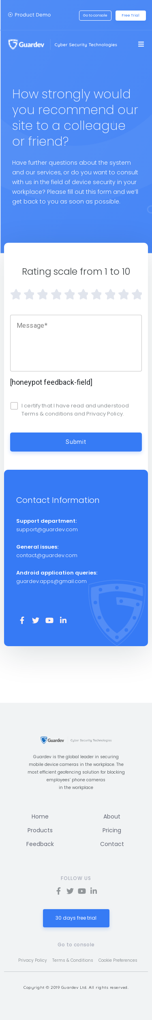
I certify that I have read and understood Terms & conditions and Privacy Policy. (75, 410)
